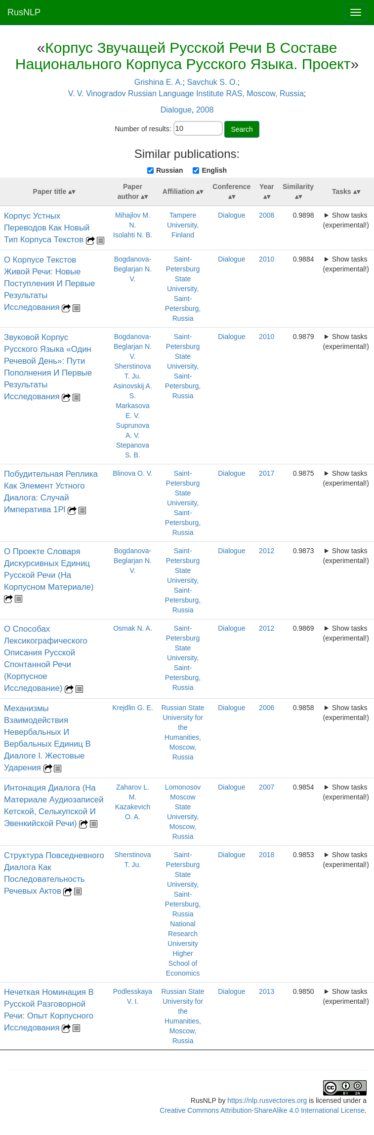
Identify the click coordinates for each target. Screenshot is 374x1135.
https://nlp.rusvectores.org (267, 1100)
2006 (266, 708)
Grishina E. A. (158, 82)
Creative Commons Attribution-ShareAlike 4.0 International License (262, 1110)
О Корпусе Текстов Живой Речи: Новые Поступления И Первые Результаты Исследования (49, 283)
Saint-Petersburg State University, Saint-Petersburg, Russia (183, 288)
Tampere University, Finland (183, 225)
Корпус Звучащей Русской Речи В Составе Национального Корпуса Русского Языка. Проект (183, 55)
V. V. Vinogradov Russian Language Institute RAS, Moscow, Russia (186, 93)
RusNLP (24, 12)
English (214, 170)
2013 (266, 991)
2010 (266, 259)
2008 (205, 110)
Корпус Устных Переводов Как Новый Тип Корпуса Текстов (46, 227)
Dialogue (176, 110)
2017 (266, 473)
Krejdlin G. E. (132, 708)
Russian (169, 170)
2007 (266, 787)
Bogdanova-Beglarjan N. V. (133, 269)
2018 (266, 855)
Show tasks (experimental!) (346, 220)
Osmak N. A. (132, 628)
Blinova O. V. (132, 473)
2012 (266, 551)
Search (241, 129)
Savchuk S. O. (212, 82)
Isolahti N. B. (132, 235)
